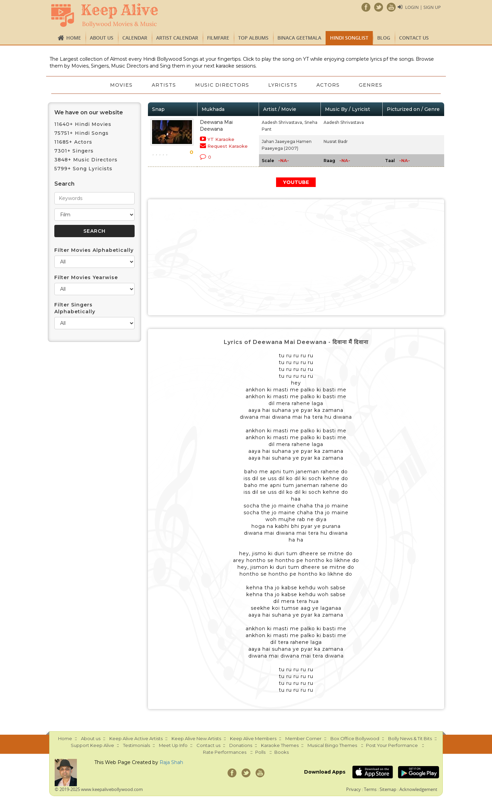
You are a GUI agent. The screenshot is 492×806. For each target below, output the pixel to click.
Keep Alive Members (253, 738)
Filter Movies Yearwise (86, 277)
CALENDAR (134, 37)
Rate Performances (224, 752)
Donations (240, 745)
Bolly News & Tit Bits (410, 738)
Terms (370, 789)
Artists (164, 85)
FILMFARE (218, 37)
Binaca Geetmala (299, 37)
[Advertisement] (296, 257)
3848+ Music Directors (86, 160)
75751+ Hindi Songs (81, 133)
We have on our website (88, 112)
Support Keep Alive (92, 745)
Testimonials (136, 745)
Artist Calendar (177, 37)
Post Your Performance (392, 745)
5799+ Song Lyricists (83, 168)
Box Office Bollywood (354, 738)
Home (73, 37)
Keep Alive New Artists (196, 738)
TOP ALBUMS (253, 37)
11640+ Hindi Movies (82, 124)
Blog (383, 37)
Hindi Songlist (349, 37)
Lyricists (282, 85)
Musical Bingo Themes (332, 745)
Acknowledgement (418, 789)
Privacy (353, 789)
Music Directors (222, 85)
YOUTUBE (296, 182)
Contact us (414, 37)
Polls (260, 752)
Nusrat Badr (336, 141)
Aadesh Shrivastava (344, 122)
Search (64, 184)
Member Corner (303, 738)
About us (101, 37)
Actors (328, 85)
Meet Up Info (173, 745)
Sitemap (388, 789)
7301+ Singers (74, 151)
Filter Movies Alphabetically (94, 250)
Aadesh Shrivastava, (282, 122)
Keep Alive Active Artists (136, 738)
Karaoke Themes (280, 745)
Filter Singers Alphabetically (74, 308)
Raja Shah (171, 762)
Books (281, 752)
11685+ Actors (73, 142)
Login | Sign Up (423, 7)
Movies (121, 85)
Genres (370, 85)
